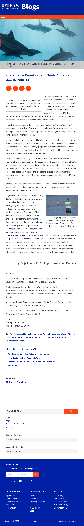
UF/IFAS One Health (21, 64)
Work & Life (10, 505)
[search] (71, 411)
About (32, 495)
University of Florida (66, 521)
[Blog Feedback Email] (26, 481)
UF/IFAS (9, 427)
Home (8, 64)
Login (32, 511)
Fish (12, 337)
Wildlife (71, 334)
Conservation (36, 334)
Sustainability (47, 337)
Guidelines (34, 505)
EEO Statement (60, 508)
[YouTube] (20, 481)
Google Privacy (60, 502)
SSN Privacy (59, 499)
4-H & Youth (11, 508)
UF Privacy (58, 495)
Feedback (34, 499)
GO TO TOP (37, 521)
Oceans (18, 337)
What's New (35, 508)
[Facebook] (6, 481)
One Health (28, 337)
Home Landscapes (14, 502)
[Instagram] (32, 481)
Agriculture (10, 495)
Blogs (30, 6)
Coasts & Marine (21, 334)
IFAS (74, 521)
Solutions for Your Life (15, 424)
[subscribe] (35, 474)
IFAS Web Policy (61, 505)
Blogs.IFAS (10, 420)
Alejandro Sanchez (16, 382)
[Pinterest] (14, 481)
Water (64, 334)
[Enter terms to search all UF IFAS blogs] (35, 411)
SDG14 (37, 337)
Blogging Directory (37, 502)
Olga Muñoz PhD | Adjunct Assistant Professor (49, 263)
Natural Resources (51, 334)
